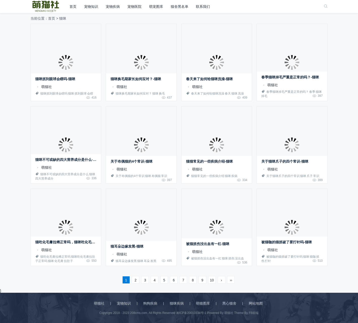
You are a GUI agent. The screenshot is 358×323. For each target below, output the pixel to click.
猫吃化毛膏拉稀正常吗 (55, 256)
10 (212, 280)
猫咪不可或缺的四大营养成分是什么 (64, 174)
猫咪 (71, 93)
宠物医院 (134, 7)
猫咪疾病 (177, 303)
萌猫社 (43, 87)
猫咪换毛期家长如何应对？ (134, 93)
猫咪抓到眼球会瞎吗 (53, 93)
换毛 (162, 93)
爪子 (310, 176)
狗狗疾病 (150, 303)
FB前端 (254, 313)
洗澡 (241, 93)
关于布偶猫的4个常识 (130, 176)
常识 (164, 176)
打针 (268, 261)
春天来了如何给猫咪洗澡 (207, 93)
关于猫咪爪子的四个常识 (283, 176)
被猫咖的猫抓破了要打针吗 (284, 256)
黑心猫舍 (229, 303)
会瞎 (90, 93)
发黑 (153, 261)
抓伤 (231, 258)
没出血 (239, 258)
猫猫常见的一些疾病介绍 (207, 176)
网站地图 (256, 303)
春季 (312, 92)
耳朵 (147, 261)
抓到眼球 (81, 93)
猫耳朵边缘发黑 (126, 261)
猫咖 (313, 256)
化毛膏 (58, 261)
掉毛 (264, 96)
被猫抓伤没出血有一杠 (206, 258)
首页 (73, 7)
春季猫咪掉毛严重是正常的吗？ (287, 92)
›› (231, 280)
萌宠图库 (156, 7)
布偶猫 (156, 176)
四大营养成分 (44, 178)
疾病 (234, 176)
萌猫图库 (203, 303)
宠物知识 (91, 7)
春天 (228, 93)
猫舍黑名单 (179, 7)
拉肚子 (68, 261)
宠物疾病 (113, 7)
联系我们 (203, 7)
